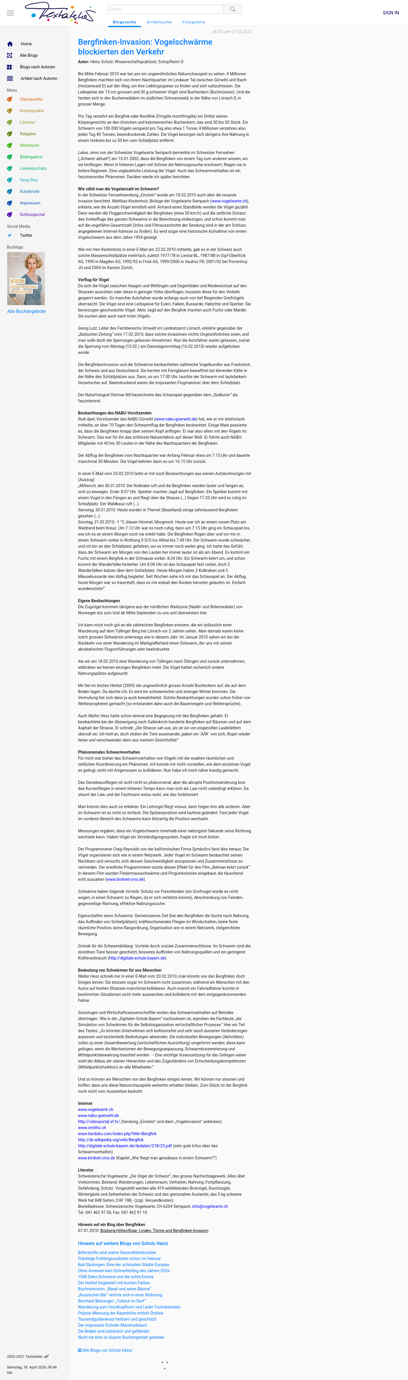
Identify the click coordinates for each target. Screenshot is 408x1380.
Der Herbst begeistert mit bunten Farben (114, 1283)
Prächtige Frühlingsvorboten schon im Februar (119, 1258)
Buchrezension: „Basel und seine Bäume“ (114, 1289)
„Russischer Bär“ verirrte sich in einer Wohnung (120, 1295)
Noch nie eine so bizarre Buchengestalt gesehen (121, 1337)
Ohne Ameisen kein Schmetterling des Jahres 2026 (124, 1270)
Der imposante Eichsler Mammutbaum (112, 1325)
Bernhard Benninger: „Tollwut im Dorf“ (112, 1301)
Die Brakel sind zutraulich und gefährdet (113, 1331)
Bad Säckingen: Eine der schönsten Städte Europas (123, 1264)
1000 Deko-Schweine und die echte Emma (115, 1276)
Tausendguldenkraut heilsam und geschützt (117, 1319)
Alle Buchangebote (26, 311)
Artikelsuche (159, 22)
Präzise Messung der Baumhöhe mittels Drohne (120, 1313)
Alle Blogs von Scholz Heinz (105, 1350)
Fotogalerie (193, 22)
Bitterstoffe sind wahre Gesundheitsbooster (117, 1252)
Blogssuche (124, 22)
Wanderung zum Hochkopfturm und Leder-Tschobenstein (129, 1307)
